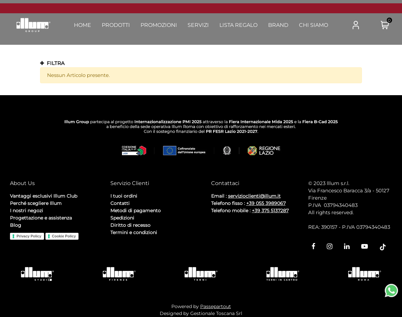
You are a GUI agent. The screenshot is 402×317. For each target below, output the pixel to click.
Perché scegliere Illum (36, 203)
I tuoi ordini (123, 196)
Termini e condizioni (133, 232)
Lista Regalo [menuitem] (238, 25)
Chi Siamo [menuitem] (313, 25)
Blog (15, 225)
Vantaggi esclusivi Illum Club (43, 196)
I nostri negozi (26, 211)
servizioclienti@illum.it (254, 196)
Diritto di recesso (130, 225)
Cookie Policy (64, 236)
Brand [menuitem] (278, 25)
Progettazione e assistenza (41, 218)
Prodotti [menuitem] (116, 25)
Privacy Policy (29, 236)
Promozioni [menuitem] (159, 25)
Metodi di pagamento (135, 211)
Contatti (120, 203)
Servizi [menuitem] (198, 25)
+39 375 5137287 (270, 211)
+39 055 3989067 (266, 203)
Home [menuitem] (82, 25)
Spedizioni (122, 218)
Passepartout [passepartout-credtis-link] (215, 306)
